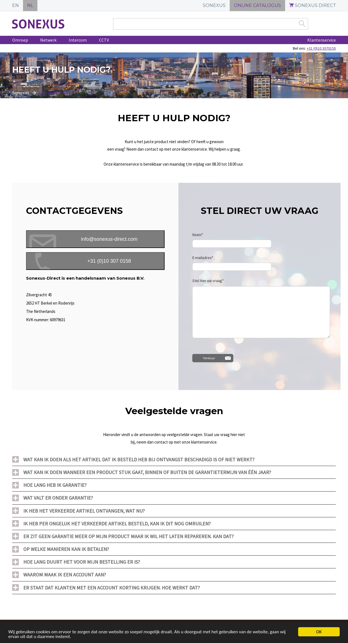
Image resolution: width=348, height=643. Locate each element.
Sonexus (20, 92)
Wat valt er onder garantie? (58, 498)
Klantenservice (321, 40)
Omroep (20, 40)
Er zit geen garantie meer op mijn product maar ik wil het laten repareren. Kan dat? (128, 536)
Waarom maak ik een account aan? (64, 574)
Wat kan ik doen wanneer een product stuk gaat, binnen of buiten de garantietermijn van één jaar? (147, 472)
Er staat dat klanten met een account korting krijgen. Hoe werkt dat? (111, 587)
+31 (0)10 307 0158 (109, 261)
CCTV (104, 40)
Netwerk (48, 40)
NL (30, 5)
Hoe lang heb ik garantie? (54, 485)
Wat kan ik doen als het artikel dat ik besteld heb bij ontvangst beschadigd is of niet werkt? (138, 459)
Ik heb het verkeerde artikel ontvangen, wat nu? (84, 511)
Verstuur (209, 358)
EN (15, 5)
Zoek (302, 23)
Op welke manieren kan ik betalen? (66, 549)
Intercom (78, 40)
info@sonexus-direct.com (109, 239)
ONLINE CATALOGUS (257, 5)
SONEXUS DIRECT (312, 5)
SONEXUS (214, 5)
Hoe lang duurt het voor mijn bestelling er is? (81, 562)
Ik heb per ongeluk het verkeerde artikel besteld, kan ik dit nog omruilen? (117, 523)
